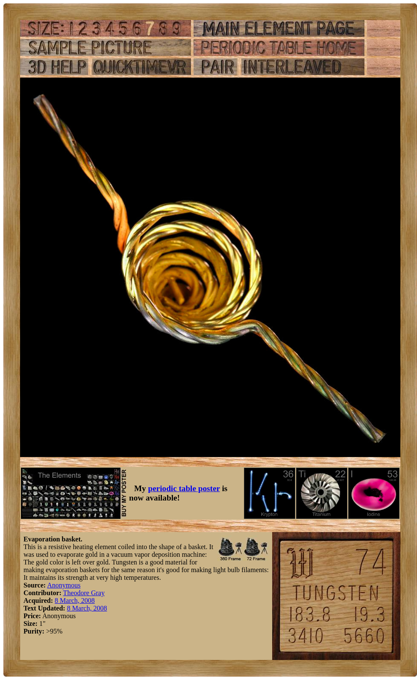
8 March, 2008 (75, 600)
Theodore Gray (84, 592)
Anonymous (63, 585)
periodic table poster (184, 488)
